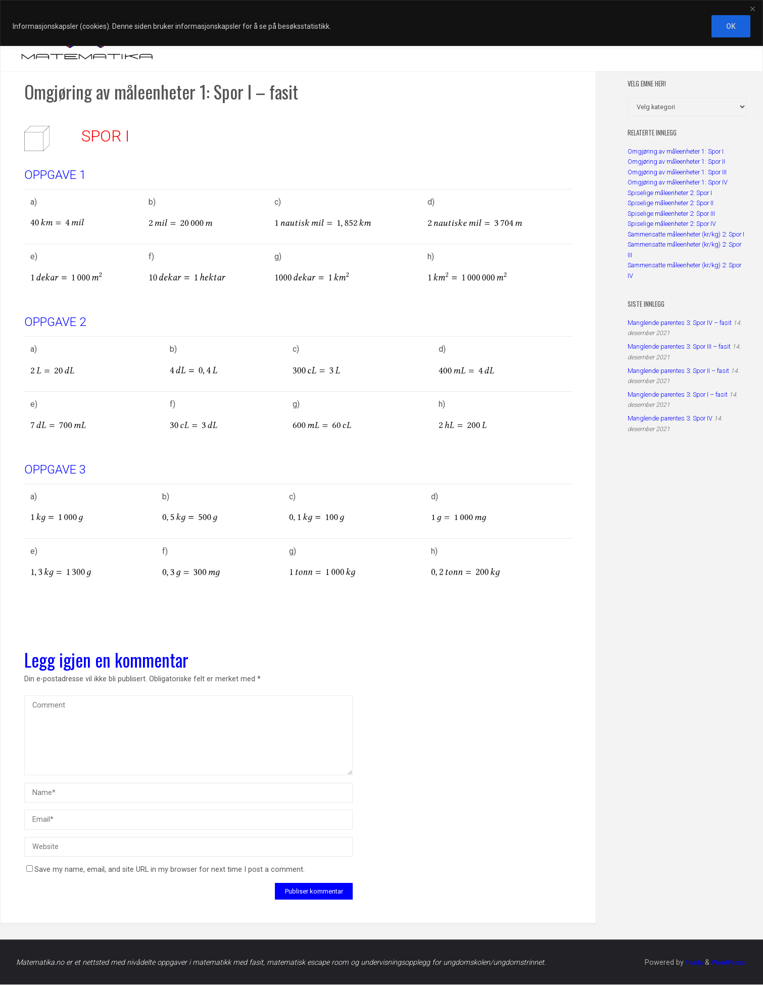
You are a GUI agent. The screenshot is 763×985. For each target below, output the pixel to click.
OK (731, 26)
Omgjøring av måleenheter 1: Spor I (676, 151)
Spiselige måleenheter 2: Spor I (670, 193)
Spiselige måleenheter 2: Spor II (670, 203)
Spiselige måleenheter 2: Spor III (671, 213)
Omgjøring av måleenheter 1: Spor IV (678, 182)
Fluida (690, 963)
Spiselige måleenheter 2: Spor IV (672, 223)
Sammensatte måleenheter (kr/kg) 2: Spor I (686, 234)
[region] (381, 23)
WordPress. (728, 963)
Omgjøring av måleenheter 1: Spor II (676, 161)
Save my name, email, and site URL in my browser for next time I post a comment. (165, 870)
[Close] (752, 9)
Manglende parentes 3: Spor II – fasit (678, 370)
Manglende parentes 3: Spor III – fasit (679, 346)
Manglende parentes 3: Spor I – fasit (678, 394)
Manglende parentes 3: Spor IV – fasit (680, 322)
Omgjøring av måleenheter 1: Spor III (677, 172)
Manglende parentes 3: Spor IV (670, 418)
